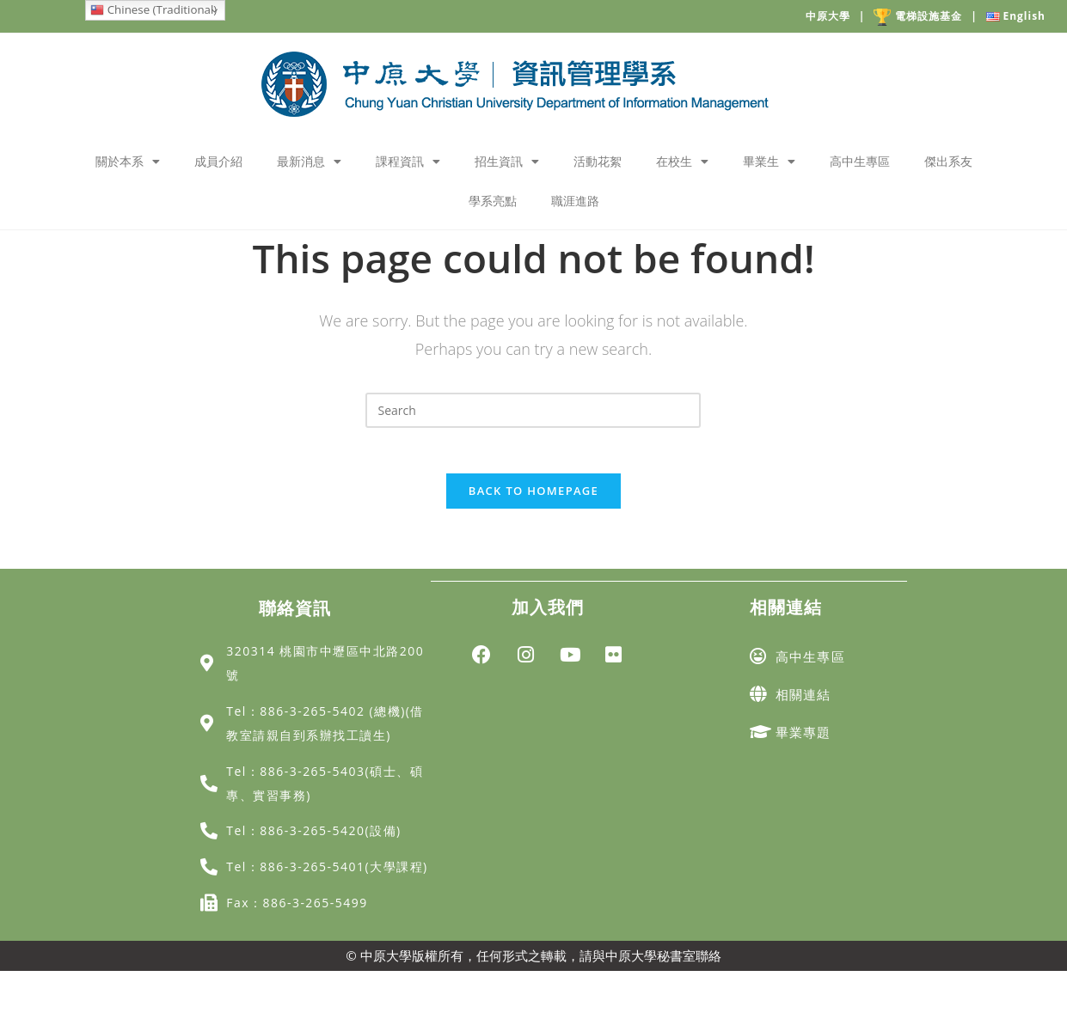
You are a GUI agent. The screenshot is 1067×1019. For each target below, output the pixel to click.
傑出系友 (948, 161)
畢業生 (769, 161)
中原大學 (840, 16)
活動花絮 (597, 161)
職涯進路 (575, 200)
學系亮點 (493, 200)
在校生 (682, 161)
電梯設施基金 (930, 17)
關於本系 (127, 161)
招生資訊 (507, 161)
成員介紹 (218, 161)
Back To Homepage (533, 496)
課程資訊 (408, 161)
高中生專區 (860, 161)
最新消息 (309, 161)
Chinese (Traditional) (153, 9)
